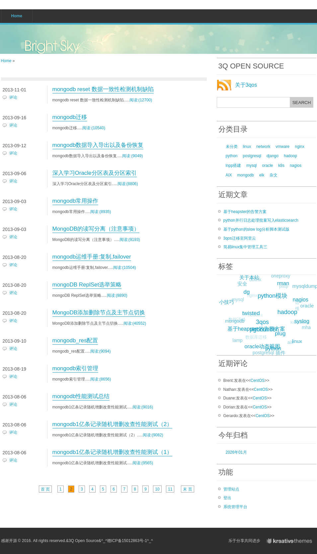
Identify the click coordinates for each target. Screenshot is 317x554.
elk (261, 175)
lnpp (264, 296)
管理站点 (231, 489)
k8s (281, 165)
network (263, 146)
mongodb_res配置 (75, 340)
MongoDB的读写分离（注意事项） (96, 229)
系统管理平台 (235, 506)
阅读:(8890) (117, 295)
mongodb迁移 (69, 117)
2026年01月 (236, 452)
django (272, 156)
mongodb (245, 175)
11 (170, 489)
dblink (255, 280)
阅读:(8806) (128, 183)
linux (247, 146)
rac (273, 328)
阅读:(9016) (142, 407)
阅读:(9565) (142, 463)
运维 (296, 306)
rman (284, 282)
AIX (229, 175)
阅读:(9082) (153, 435)
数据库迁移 (255, 338)
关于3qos (246, 85)
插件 (280, 353)
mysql (251, 165)
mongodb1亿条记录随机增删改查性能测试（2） (112, 424)
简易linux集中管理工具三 (245, 247)
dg (248, 291)
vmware (282, 146)
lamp (237, 340)
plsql (282, 286)
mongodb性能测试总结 (81, 396)
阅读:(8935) (100, 211)
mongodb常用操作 (75, 201)
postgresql (252, 156)
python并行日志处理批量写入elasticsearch (260, 220)
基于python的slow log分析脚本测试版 (256, 229)
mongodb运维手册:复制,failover (91, 257)
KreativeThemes (290, 541)
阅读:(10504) (124, 267)
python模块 (274, 294)
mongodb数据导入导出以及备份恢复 (98, 145)
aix (290, 343)
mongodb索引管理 (75, 368)
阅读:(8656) (100, 379)
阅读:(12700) (140, 100)
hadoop (290, 156)
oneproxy (280, 276)
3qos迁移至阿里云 (239, 238)
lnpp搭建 (233, 165)
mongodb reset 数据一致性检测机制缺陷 (103, 89)
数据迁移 (236, 320)
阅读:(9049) (132, 156)
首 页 (45, 489)
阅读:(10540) (93, 128)
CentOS (258, 380)
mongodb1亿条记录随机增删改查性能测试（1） (112, 452)
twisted (252, 312)
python (232, 156)
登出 (227, 498)
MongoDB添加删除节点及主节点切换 (98, 312)
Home (6, 60)
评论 (13, 97)
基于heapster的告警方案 (245, 211)
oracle (267, 165)
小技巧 (226, 301)
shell (266, 346)
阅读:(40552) (134, 323)
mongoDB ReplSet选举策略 (87, 284)
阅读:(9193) (129, 239)
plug (281, 332)
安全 (242, 283)
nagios (295, 165)
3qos (264, 320)
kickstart (297, 323)
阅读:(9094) (100, 351)
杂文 (273, 175)
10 (157, 489)
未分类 (232, 146)
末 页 (187, 489)
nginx (299, 146)
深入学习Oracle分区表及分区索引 (94, 173)
